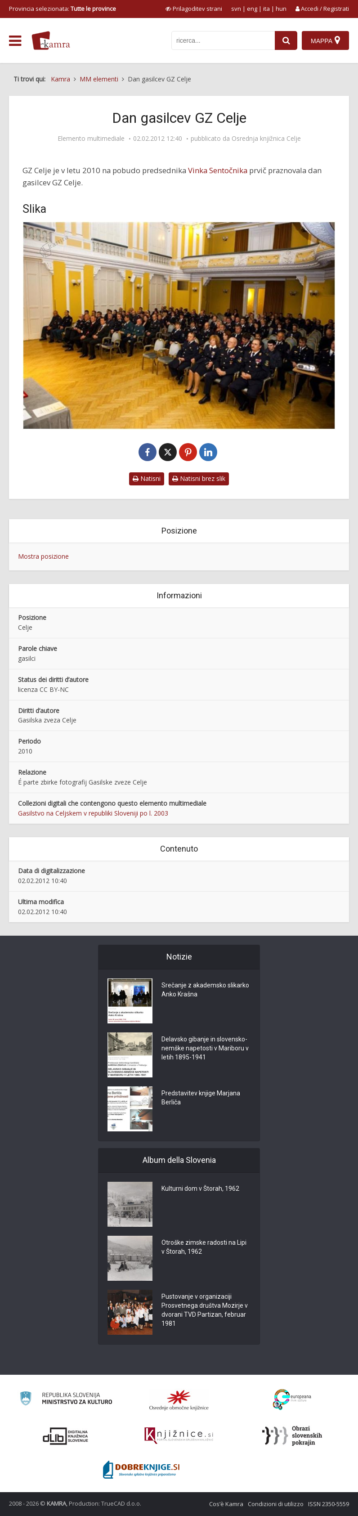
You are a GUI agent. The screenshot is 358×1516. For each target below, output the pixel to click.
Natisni (147, 478)
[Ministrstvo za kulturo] (66, 1399)
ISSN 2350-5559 (328, 1504)
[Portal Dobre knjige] (141, 1470)
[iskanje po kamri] (223, 40)
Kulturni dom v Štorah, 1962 (200, 1188)
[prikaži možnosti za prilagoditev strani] (194, 8)
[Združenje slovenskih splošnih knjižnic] (179, 1436)
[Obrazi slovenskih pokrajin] (292, 1436)
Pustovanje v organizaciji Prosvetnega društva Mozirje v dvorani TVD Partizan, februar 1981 (204, 1310)
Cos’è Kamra (226, 1504)
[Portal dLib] (65, 1436)
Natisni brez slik (198, 478)
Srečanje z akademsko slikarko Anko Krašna (205, 990)
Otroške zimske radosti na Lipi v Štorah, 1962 (203, 1247)
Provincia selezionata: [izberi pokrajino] (62, 8)
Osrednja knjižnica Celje (266, 139)
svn (236, 8)
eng (252, 8)
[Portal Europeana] (292, 1399)
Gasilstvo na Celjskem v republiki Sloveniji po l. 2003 (93, 813)
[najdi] (286, 40)
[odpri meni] (15, 41)
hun (281, 8)
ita (266, 8)
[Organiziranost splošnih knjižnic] (179, 1400)
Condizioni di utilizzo (276, 1504)
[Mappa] (325, 40)
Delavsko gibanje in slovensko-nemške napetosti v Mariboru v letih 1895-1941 (205, 1048)
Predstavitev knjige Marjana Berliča (200, 1098)
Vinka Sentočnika (217, 170)
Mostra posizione (43, 556)
